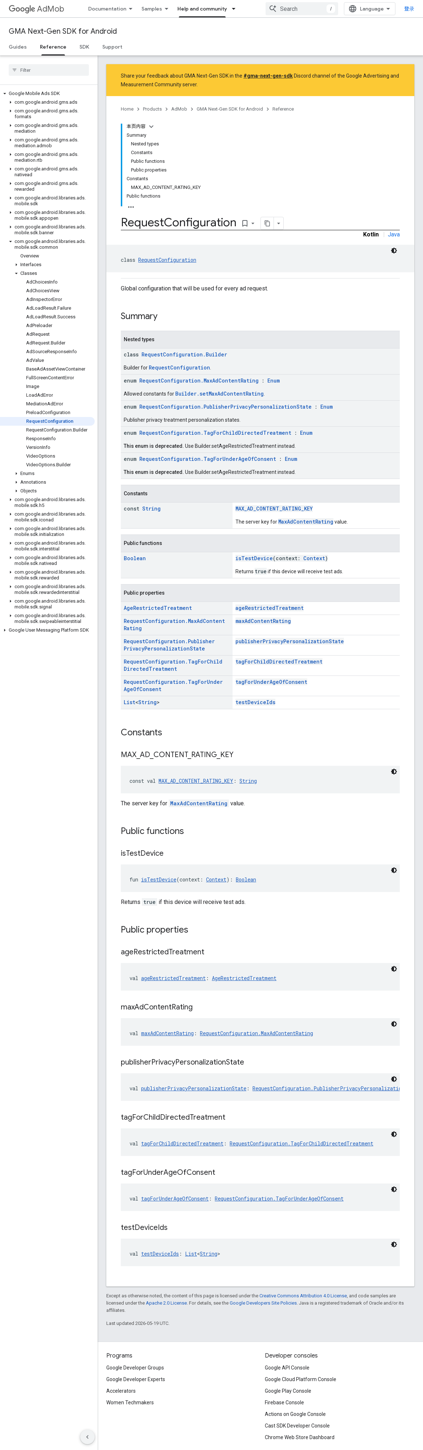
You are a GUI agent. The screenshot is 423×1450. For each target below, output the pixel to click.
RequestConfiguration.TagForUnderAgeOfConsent (207, 458)
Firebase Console (284, 1402)
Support (112, 47)
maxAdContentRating (263, 620)
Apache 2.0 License (166, 1303)
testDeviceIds (255, 702)
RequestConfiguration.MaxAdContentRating (199, 380)
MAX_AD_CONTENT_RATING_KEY (274, 508)
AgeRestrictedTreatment (158, 607)
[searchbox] (49, 70)
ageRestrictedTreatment (269, 607)
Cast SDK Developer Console (297, 1426)
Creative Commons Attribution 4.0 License (303, 1295)
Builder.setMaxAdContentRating (219, 393)
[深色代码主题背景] (394, 250)
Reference (283, 109)
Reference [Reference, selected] (53, 47)
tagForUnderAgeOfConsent (271, 681)
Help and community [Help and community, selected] (202, 8)
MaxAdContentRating (305, 521)
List (129, 702)
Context (314, 558)
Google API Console (287, 1368)
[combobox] (302, 8)
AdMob (36, 9)
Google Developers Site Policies (263, 1303)
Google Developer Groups (135, 1368)
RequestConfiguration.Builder (184, 354)
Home (127, 109)
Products (152, 109)
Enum (273, 380)
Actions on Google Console (295, 1414)
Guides (18, 47)
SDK (84, 47)
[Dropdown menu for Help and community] (236, 8)
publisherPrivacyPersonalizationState (289, 641)
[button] (47, 93)
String (151, 508)
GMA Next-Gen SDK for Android (63, 31)
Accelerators (121, 1391)
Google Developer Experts (135, 1379)
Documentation (107, 8)
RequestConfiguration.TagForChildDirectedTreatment (215, 432)
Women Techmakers (130, 1402)
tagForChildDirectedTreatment (279, 661)
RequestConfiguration (167, 259)
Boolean (135, 558)
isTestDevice (254, 558)
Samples (151, 8)
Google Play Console (288, 1391)
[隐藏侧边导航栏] (87, 1437)
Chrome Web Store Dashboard (299, 1437)
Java (394, 234)
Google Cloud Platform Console (300, 1379)
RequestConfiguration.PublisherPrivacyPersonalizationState (225, 406)
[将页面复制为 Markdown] (267, 223)
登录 (409, 9)
